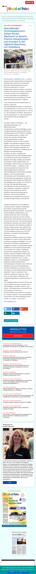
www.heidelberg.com (10, 301)
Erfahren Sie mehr (23, 571)
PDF (9, 482)
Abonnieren (18, 336)
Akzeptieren (12, 571)
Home (3, 16)
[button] (8, 309)
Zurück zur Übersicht (11, 320)
